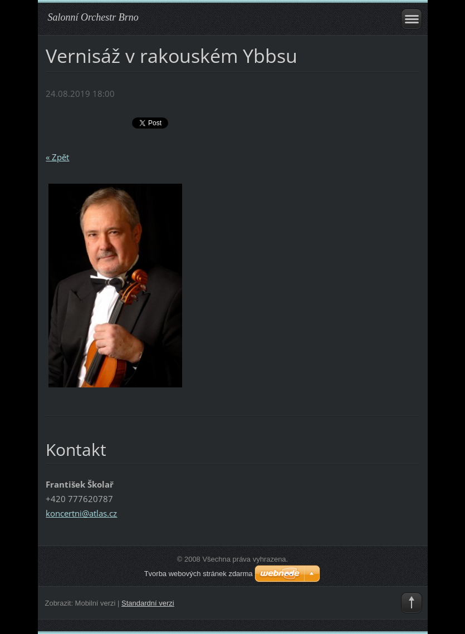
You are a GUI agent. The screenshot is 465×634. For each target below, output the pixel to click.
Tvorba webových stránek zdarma (198, 573)
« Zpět (57, 157)
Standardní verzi (147, 603)
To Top (411, 602)
